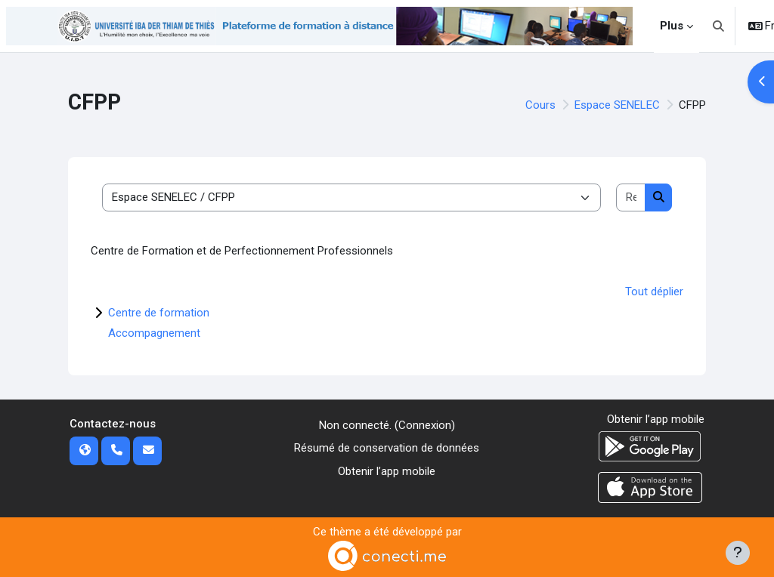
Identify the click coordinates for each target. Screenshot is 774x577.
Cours (540, 105)
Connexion (424, 425)
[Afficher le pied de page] (738, 553)
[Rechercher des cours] (631, 197)
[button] (718, 26)
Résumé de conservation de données (386, 448)
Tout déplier (654, 291)
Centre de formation (158, 312)
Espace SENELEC (617, 105)
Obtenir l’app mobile (386, 471)
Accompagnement (154, 333)
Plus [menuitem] (671, 25)
